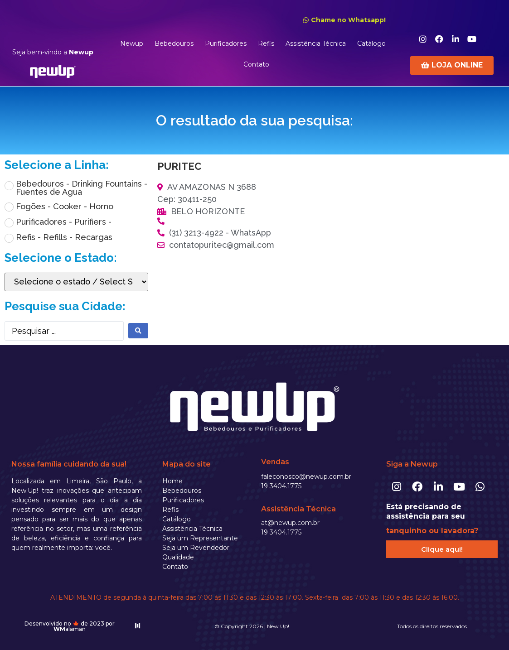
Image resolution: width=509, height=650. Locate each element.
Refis (266, 43)
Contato (256, 64)
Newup (131, 43)
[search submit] (138, 330)
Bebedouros (174, 43)
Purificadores (226, 43)
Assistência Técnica (316, 43)
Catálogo (371, 43)
